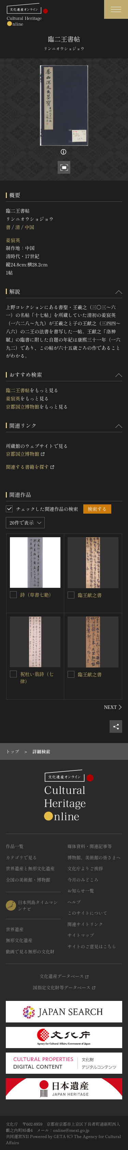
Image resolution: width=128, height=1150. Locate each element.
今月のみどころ (83, 879)
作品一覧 (15, 846)
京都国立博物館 (22, 406)
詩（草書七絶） (37, 594)
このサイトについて (88, 913)
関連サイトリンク (85, 924)
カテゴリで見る (21, 857)
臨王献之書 (90, 595)
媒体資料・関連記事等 (90, 846)
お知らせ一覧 (81, 890)
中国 (29, 227)
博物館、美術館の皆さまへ (94, 857)
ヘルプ (74, 902)
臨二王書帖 (18, 390)
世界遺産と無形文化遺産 (30, 868)
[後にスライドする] (113, 707)
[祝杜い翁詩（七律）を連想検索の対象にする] (13, 674)
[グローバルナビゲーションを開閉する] (116, 9)
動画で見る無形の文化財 (30, 951)
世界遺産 (15, 929)
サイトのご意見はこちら (92, 946)
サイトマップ (81, 935)
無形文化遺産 (19, 940)
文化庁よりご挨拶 (85, 868)
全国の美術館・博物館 (28, 879)
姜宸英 (13, 240)
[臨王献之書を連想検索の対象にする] (71, 595)
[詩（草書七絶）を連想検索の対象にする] (13, 594)
